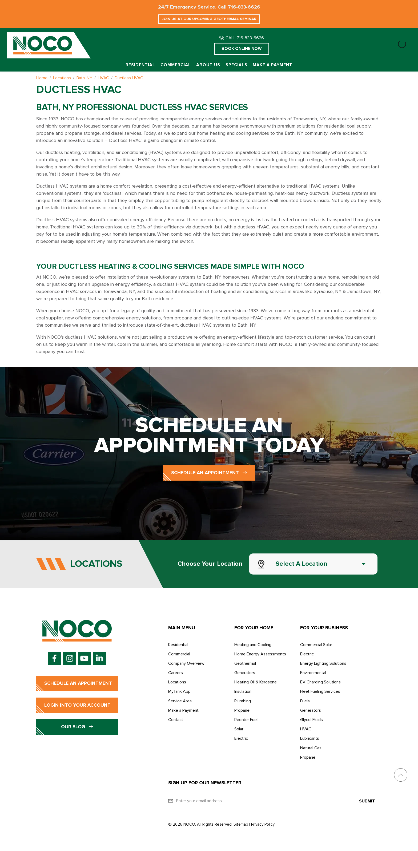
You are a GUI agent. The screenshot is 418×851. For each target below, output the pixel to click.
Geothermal (245, 663)
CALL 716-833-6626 (245, 38)
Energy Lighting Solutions (323, 663)
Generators (244, 672)
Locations (177, 682)
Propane (242, 710)
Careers (175, 672)
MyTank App (179, 691)
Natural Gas (310, 748)
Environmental (313, 672)
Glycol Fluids (311, 719)
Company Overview (186, 663)
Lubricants (309, 738)
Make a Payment (272, 65)
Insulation (242, 691)
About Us (208, 65)
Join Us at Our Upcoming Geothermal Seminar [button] (209, 19)
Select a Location (301, 564)
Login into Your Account (77, 705)
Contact (175, 719)
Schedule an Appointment (209, 473)
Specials (236, 65)
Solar (238, 729)
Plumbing (242, 701)
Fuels (305, 701)
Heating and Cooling (252, 644)
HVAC (305, 729)
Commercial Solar (316, 644)
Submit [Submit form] (367, 801)
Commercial (175, 65)
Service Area (180, 701)
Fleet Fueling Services (320, 691)
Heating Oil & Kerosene (255, 682)
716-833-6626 (244, 7)
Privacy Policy (263, 824)
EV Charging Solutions (320, 682)
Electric (241, 738)
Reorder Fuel (246, 719)
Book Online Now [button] (242, 48)
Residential (140, 65)
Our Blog (77, 727)
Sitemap (241, 824)
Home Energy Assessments (260, 654)
